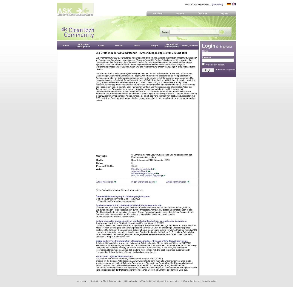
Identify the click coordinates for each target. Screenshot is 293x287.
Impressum (82, 281)
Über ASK (203, 13)
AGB (103, 281)
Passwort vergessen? (226, 69)
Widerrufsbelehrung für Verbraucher (200, 281)
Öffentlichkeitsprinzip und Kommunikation (159, 281)
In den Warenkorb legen (144, 182)
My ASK (225, 13)
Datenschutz (115, 281)
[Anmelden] (217, 4)
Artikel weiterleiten (106, 182)
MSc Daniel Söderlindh (143, 169)
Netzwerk (157, 13)
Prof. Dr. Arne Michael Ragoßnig (148, 176)
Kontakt (94, 281)
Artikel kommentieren (177, 182)
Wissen (180, 13)
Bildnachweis (130, 281)
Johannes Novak (140, 171)
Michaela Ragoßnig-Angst (145, 173)
